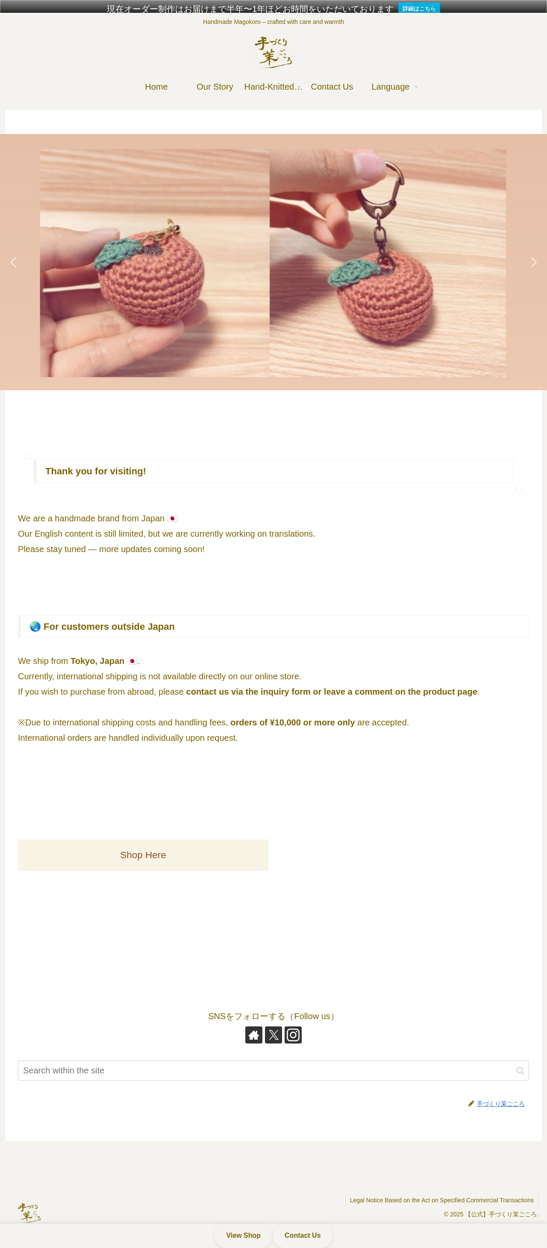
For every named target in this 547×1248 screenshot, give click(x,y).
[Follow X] (273, 1024)
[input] (273, 1060)
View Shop (243, 1235)
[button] (273, 252)
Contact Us (303, 1235)
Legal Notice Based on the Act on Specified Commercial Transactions (442, 1190)
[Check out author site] (253, 1024)
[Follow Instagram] (293, 1024)
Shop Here (143, 844)
